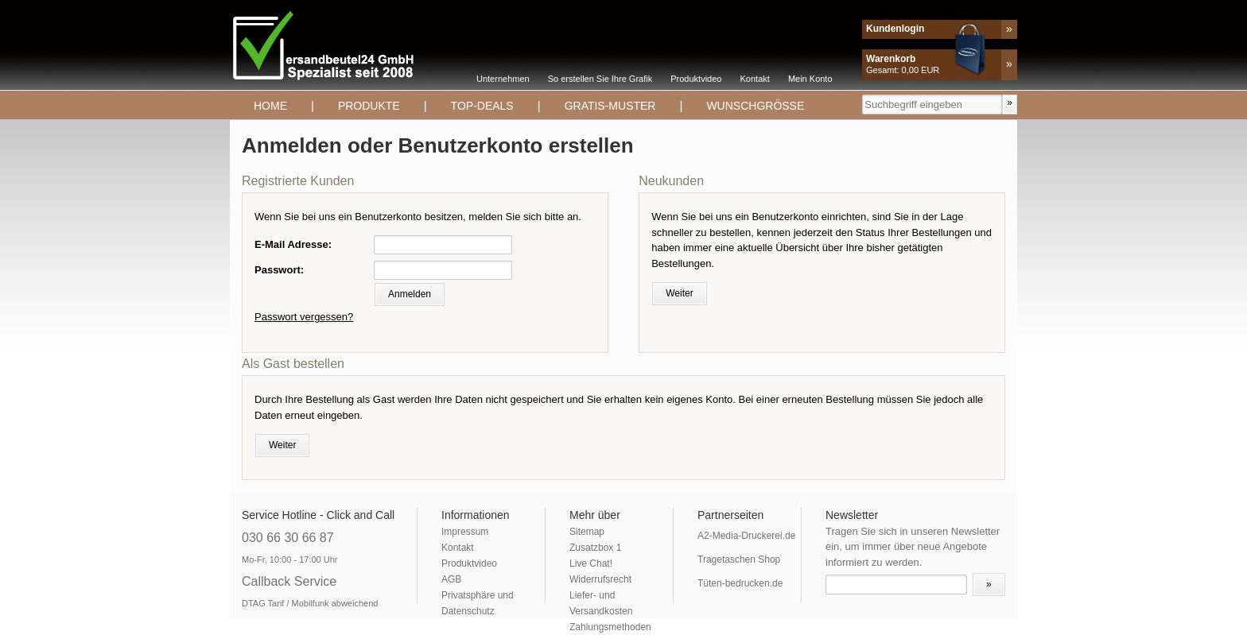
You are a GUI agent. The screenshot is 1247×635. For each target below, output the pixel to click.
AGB (451, 579)
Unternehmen (503, 78)
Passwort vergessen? (303, 317)
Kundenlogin (895, 28)
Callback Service (289, 581)
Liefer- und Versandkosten (600, 603)
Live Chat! (590, 563)
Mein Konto (810, 78)
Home (270, 105)
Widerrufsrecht (600, 579)
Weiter (679, 293)
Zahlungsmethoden (610, 627)
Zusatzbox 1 (595, 547)
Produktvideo (695, 78)
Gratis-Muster (610, 105)
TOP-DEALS (482, 105)
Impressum (464, 531)
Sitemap (586, 531)
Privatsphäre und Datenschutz (477, 603)
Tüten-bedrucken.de (740, 583)
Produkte (369, 105)
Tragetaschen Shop (738, 559)
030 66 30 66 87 (288, 537)
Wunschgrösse (755, 105)
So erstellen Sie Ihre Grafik (600, 78)
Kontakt (755, 78)
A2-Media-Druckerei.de (746, 535)
